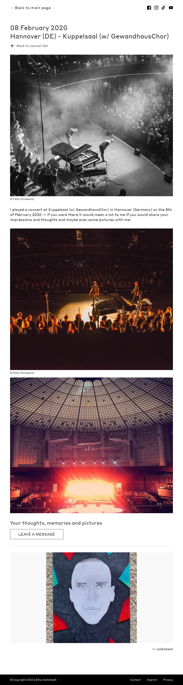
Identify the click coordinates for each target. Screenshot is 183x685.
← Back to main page (30, 7)
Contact (135, 680)
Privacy (168, 680)
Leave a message (36, 534)
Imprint (152, 680)
